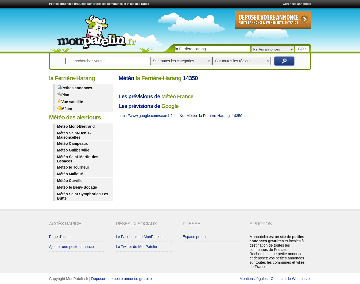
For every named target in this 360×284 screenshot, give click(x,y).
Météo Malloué (70, 174)
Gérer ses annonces (297, 3)
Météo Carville (70, 180)
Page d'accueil (61, 237)
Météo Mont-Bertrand (76, 126)
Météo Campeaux (72, 143)
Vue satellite (70, 101)
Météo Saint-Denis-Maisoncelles (74, 135)
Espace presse (195, 237)
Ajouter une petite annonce (71, 246)
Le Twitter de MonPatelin (136, 246)
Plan (63, 94)
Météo (64, 108)
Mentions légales (253, 279)
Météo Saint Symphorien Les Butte (82, 196)
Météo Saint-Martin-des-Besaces (78, 159)
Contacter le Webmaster (291, 279)
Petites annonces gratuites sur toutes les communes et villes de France (99, 3)
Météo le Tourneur (73, 167)
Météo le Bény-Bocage (77, 187)
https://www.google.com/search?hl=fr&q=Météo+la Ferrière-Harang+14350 (180, 116)
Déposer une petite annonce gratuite (121, 279)
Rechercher (284, 61)
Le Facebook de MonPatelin (139, 237)
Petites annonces (74, 87)
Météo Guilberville (73, 150)
